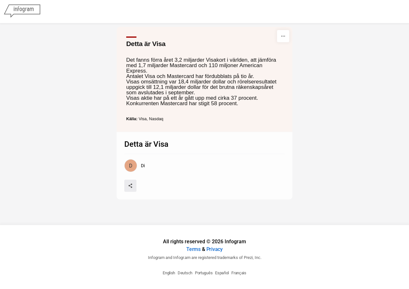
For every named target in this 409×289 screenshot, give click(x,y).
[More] (283, 36)
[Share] (130, 186)
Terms (193, 249)
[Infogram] (22, 11)
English (169, 272)
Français (238, 272)
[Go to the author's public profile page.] (134, 165)
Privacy (214, 249)
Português (203, 272)
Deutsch (185, 272)
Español (222, 272)
